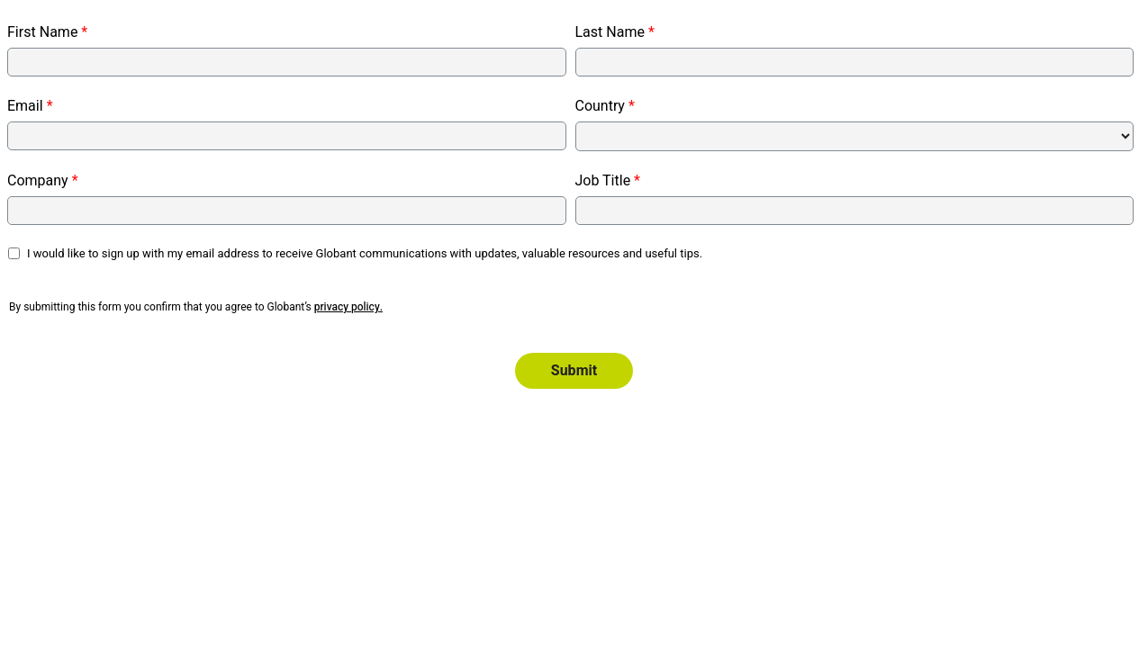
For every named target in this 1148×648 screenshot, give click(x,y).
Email (25, 106)
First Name (42, 32)
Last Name (610, 32)
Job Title (603, 181)
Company (37, 181)
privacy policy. (348, 307)
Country (600, 106)
